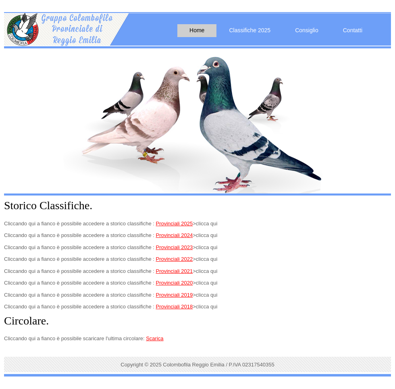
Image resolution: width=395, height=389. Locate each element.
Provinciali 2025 (174, 224)
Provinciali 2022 (174, 259)
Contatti (352, 30)
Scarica (154, 338)
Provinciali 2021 (174, 271)
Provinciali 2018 (174, 307)
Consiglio (306, 30)
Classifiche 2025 (249, 30)
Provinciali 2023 (174, 247)
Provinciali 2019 (174, 295)
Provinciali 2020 (174, 283)
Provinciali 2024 (174, 235)
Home (196, 30)
